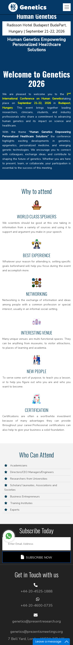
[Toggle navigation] (67, 7)
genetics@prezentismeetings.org (36, 631)
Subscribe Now (36, 557)
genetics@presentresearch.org (36, 621)
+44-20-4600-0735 (37, 605)
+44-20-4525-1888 (37, 591)
